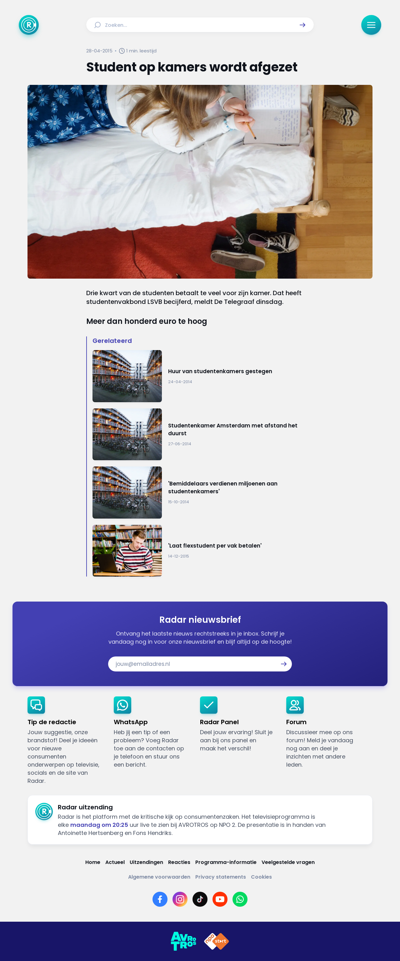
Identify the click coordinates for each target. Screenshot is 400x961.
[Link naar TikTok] (200, 899)
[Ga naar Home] (29, 25)
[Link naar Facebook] (160, 899)
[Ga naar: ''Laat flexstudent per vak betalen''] (203, 551)
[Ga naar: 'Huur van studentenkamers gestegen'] (203, 376)
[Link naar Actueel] (115, 862)
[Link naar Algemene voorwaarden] (159, 877)
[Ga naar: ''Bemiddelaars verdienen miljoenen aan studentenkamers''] (203, 492)
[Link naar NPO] (216, 941)
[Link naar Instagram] (180, 899)
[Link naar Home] (92, 862)
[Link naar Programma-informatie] (226, 862)
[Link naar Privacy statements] (220, 877)
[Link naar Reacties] (179, 862)
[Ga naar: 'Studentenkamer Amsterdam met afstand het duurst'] (203, 434)
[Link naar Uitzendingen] (146, 862)
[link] (66, 740)
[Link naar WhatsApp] (240, 899)
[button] (302, 24)
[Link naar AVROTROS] (183, 941)
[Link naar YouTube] (220, 899)
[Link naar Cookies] (261, 877)
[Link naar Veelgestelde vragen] (288, 862)
